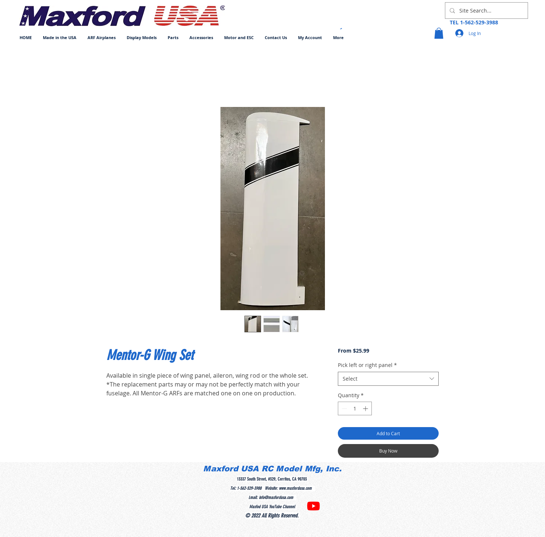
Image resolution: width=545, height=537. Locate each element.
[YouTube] (313, 506)
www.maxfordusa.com (295, 488)
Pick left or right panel (367, 364)
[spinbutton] (354, 408)
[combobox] (388, 379)
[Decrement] (343, 408)
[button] (101, 37)
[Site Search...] (485, 10)
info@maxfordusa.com (276, 497)
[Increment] (366, 408)
